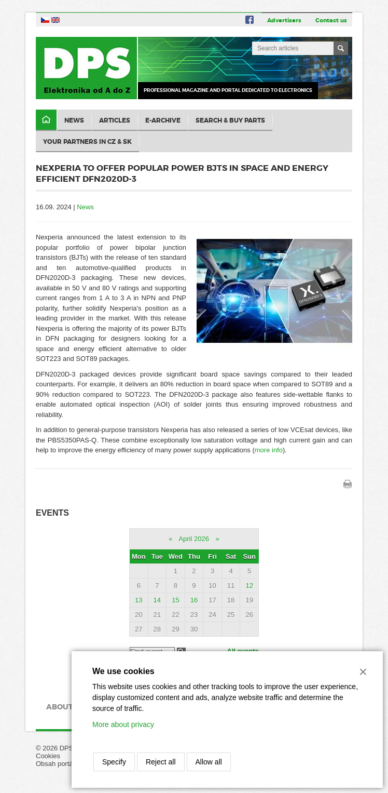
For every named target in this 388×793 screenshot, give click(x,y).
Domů (46, 120)
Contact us (331, 20)
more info (269, 450)
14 (157, 600)
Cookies (48, 756)
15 (175, 600)
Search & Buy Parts (230, 120)
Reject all (161, 762)
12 (249, 585)
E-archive (163, 120)
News (74, 120)
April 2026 (193, 539)
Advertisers (284, 20)
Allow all (209, 762)
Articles (114, 120)
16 (194, 600)
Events (52, 512)
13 (138, 600)
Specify (114, 762)
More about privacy (123, 724)
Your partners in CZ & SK (87, 142)
